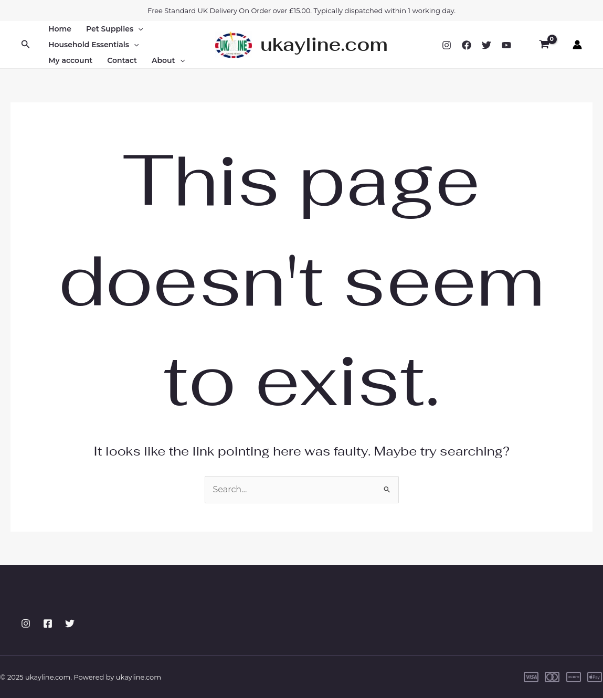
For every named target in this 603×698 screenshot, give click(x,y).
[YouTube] (506, 45)
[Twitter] (486, 45)
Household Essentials (93, 44)
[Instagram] (446, 45)
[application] (138, 29)
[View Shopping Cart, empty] (544, 44)
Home (59, 29)
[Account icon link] (577, 44)
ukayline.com (324, 44)
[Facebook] (466, 45)
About (168, 60)
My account (70, 60)
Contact (122, 60)
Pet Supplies (114, 29)
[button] (25, 44)
